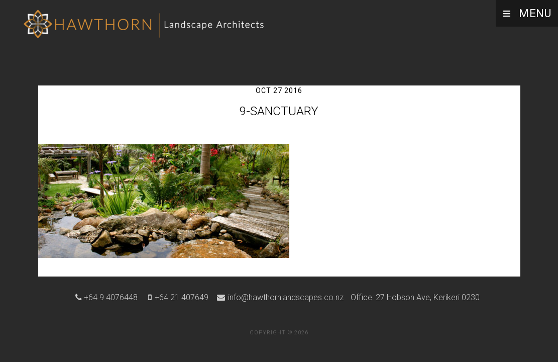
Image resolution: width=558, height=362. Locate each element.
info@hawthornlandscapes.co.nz (285, 297)
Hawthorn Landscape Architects (145, 27)
